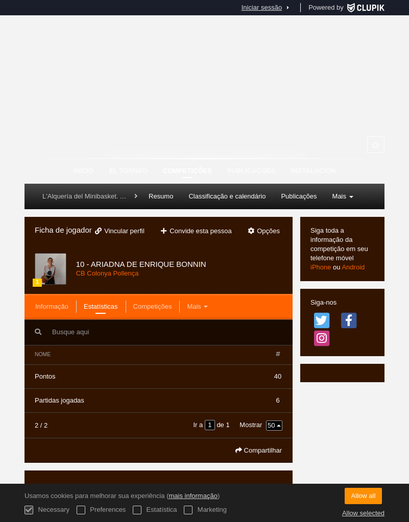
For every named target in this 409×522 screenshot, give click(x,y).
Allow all (363, 496)
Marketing (205, 510)
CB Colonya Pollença (107, 273)
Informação (51, 306)
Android (353, 267)
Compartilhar (258, 450)
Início (84, 171)
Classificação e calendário (227, 196)
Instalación (313, 171)
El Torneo (128, 171)
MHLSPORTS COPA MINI (204, 107)
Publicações (251, 171)
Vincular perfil (119, 231)
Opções (263, 231)
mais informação (193, 496)
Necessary (47, 510)
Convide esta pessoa (195, 231)
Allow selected (363, 513)
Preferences (101, 510)
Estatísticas (100, 306)
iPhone (320, 267)
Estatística (155, 510)
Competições (187, 171)
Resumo (161, 196)
